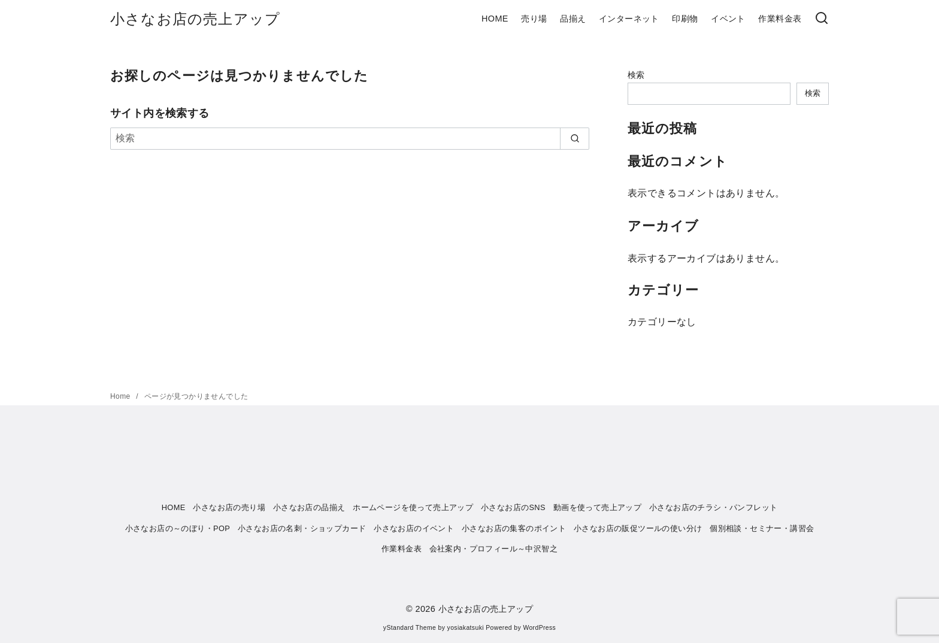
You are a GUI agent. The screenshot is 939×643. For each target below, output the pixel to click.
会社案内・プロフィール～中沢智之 (493, 548)
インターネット (629, 18)
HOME (494, 18)
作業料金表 (779, 18)
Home (121, 396)
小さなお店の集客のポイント (514, 528)
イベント (728, 18)
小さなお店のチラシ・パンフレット (713, 507)
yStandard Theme (409, 627)
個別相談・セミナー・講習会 (762, 528)
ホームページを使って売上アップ (413, 507)
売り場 (534, 18)
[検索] (821, 19)
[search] (574, 138)
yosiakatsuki (465, 627)
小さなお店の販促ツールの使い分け (638, 528)
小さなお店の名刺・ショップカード (302, 528)
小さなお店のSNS (513, 507)
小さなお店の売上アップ (195, 19)
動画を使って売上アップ (597, 507)
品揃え (573, 18)
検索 (636, 75)
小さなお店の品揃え (309, 507)
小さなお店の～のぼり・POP (178, 528)
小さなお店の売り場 (229, 507)
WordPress (539, 627)
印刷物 (685, 18)
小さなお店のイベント (414, 528)
